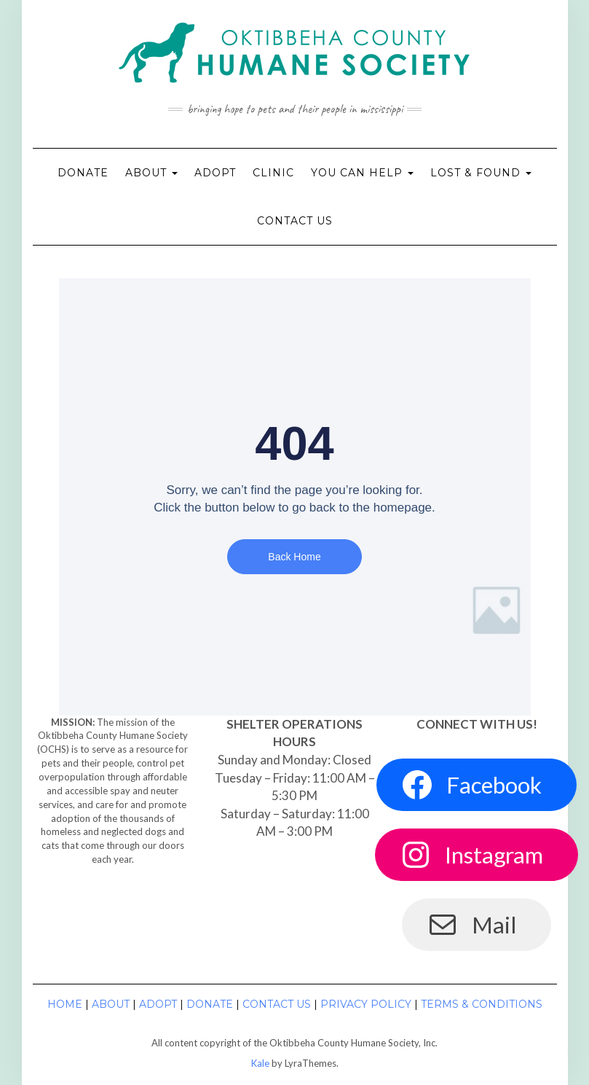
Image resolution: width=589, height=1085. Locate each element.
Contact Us (295, 220)
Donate (83, 172)
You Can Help (362, 172)
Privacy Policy (365, 1004)
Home (64, 1004)
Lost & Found (480, 172)
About (151, 172)
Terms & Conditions (481, 1004)
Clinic (273, 172)
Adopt (215, 172)
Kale (260, 1063)
